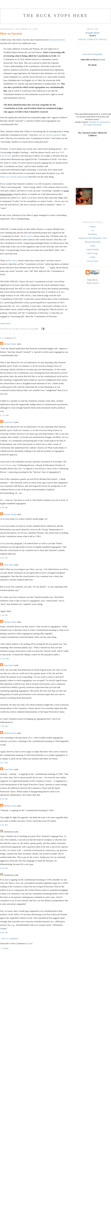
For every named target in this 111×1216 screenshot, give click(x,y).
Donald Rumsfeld (92, 242)
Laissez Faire (92, 261)
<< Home (4, 948)
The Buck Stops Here (55, 15)
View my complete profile (92, 39)
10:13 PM (34, 329)
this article (28, 236)
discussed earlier (57, 39)
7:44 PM (4, 615)
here (19, 197)
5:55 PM (4, 558)
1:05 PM (4, 825)
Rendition (92, 234)
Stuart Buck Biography (92, 54)
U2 (92, 230)
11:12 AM (4, 415)
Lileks (92, 245)
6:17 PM (4, 763)
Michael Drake (9, 344)
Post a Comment (10, 939)
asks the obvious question (49, 135)
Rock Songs (92, 253)
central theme (6, 465)
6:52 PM (4, 799)
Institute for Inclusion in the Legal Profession (97, 123)
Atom (29, 943)
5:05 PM (4, 933)
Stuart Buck (5, 323)
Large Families (92, 249)
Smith (92, 257)
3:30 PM (4, 508)
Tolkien (92, 226)
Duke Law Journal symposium (13, 176)
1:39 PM (4, 726)
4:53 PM (4, 868)
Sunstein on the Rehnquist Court (92, 238)
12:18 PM (4, 659)
